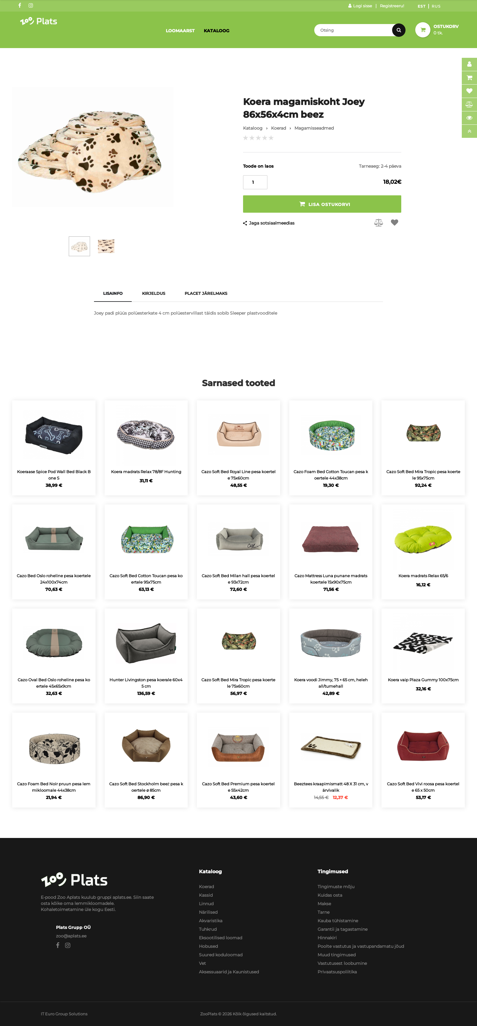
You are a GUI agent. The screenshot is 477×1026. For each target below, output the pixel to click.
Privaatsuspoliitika (337, 972)
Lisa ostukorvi (324, 204)
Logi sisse (360, 5)
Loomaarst (180, 30)
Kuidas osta (330, 895)
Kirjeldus (153, 293)
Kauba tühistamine (338, 920)
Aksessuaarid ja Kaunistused (229, 972)
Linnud (206, 903)
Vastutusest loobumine (342, 963)
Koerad (206, 886)
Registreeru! (392, 5)
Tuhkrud (208, 929)
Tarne (323, 912)
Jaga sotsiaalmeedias (271, 223)
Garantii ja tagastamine (342, 929)
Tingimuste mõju (336, 886)
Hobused (208, 946)
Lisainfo (113, 293)
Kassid (206, 895)
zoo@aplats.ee (71, 936)
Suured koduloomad (220, 955)
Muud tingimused (337, 955)
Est (422, 6)
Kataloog (216, 30)
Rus (436, 6)
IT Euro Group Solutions (64, 1013)
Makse (324, 903)
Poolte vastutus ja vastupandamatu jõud (361, 946)
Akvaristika (210, 920)
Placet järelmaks (206, 293)
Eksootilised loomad (220, 938)
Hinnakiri (327, 938)
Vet (202, 963)
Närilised (208, 912)
